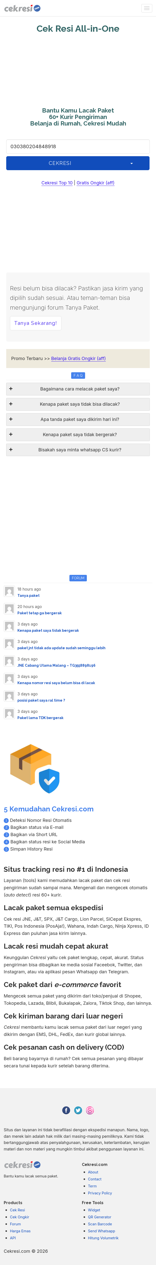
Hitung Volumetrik (103, 1238)
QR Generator (99, 1217)
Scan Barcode (100, 1224)
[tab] (78, 389)
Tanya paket (28, 596)
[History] (132, 163)
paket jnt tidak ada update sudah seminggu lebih (61, 648)
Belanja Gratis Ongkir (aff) (78, 358)
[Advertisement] (78, 71)
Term (92, 1186)
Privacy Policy (100, 1193)
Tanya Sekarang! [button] (35, 323)
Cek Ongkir (19, 1217)
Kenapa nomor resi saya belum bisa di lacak (56, 683)
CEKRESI (60, 163)
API (13, 1238)
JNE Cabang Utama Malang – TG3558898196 (56, 665)
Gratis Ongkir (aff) (96, 182)
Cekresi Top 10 (57, 182)
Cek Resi (17, 1210)
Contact (95, 1179)
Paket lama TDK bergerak (40, 718)
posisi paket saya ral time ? (41, 700)
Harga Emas (20, 1231)
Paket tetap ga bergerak (39, 613)
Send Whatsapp (101, 1231)
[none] (146, 8)
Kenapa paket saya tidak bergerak (48, 630)
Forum (15, 1224)
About (93, 1172)
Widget (94, 1210)
